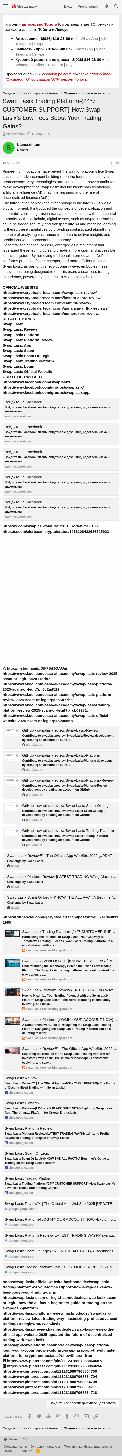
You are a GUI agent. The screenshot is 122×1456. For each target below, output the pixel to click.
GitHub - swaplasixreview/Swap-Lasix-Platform (61, 755)
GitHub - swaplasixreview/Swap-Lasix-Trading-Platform (68, 830)
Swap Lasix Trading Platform (28, 1178)
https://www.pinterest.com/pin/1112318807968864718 (50, 1392)
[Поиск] (116, 6)
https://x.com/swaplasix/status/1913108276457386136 (50, 526)
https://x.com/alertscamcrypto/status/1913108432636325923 (56, 531)
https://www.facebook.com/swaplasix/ (36, 382)
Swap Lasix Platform (22, 1103)
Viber (105, 38)
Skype (39, 44)
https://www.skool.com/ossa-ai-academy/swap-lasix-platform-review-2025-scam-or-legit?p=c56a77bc (57, 697)
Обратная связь (16, 1446)
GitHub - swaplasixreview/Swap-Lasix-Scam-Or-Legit (66, 805)
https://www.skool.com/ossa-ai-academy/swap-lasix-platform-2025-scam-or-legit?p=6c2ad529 (57, 686)
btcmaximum (15, 134)
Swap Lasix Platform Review (28, 1128)
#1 (117, 163)
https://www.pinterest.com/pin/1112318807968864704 (50, 1376)
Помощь (10, 1451)
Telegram (23, 44)
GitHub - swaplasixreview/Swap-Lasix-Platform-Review (68, 780)
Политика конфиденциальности (88, 1446)
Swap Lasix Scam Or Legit (27, 1153)
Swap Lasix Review (21, 1078)
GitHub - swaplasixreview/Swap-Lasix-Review (60, 730)
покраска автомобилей (92, 74)
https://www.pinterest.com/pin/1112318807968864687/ (52, 1361)
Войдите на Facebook (23, 402)
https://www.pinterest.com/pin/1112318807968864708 (50, 1382)
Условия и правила (45, 1446)
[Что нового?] (106, 6)
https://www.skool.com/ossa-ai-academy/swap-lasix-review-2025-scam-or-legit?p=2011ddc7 (61, 676)
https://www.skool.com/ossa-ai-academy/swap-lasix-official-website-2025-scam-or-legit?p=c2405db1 (56, 718)
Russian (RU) (15, 1439)
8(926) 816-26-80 (55, 38)
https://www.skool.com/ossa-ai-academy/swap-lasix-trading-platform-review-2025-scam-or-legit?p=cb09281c (56, 707)
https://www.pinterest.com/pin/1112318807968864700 (50, 1371)
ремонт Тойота (73, 79)
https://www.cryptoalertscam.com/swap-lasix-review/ (50, 292)
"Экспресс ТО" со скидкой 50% (32, 79)
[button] (5, 6)
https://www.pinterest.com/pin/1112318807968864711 (50, 1387)
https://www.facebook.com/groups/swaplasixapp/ (46, 392)
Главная (26, 1451)
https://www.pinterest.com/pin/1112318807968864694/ (52, 1366)
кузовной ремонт (56, 74)
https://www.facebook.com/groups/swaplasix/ (43, 387)
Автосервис (26, 38)
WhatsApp (90, 38)
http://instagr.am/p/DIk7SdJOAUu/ (35, 668)
